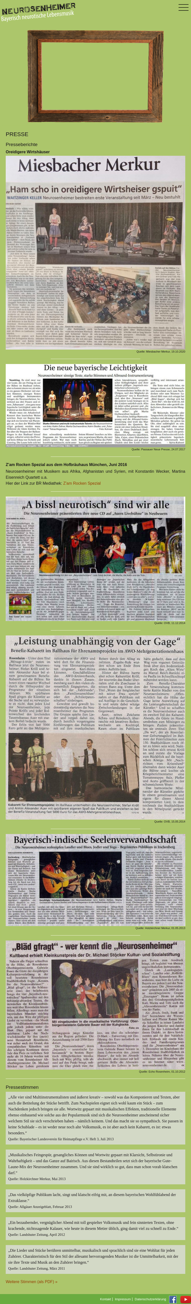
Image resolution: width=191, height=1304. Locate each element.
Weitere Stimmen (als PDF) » (31, 1282)
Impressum (123, 1299)
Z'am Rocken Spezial (82, 483)
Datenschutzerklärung (150, 1299)
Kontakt (105, 1299)
